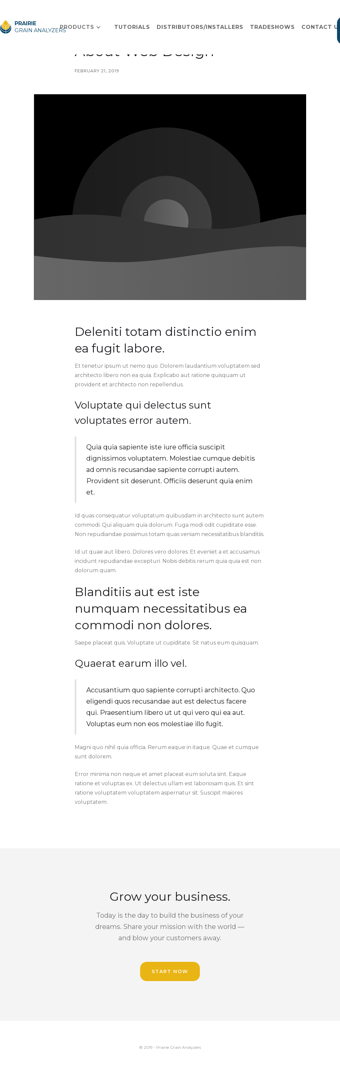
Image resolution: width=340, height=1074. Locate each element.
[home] (27, 27)
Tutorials (132, 27)
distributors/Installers (200, 27)
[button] (80, 27)
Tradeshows (272, 27)
